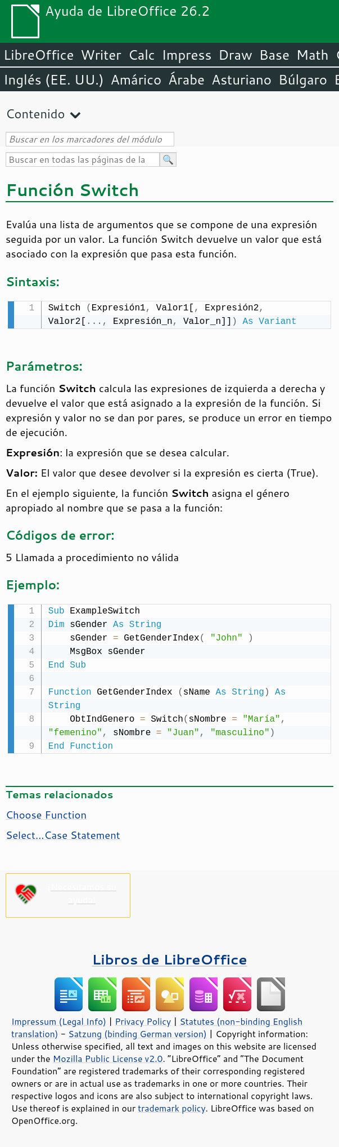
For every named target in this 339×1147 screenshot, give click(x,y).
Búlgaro (302, 79)
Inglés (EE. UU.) (53, 79)
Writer (100, 54)
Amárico (136, 79)
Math (312, 54)
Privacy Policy (143, 1019)
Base (274, 54)
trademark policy (171, 1106)
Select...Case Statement (63, 832)
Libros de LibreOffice (169, 957)
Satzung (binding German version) (137, 1031)
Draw (235, 54)
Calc (141, 54)
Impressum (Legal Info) (58, 1019)
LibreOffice (38, 54)
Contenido (35, 113)
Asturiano (241, 79)
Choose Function (46, 812)
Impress (187, 54)
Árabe (186, 79)
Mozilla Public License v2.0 (108, 1056)
